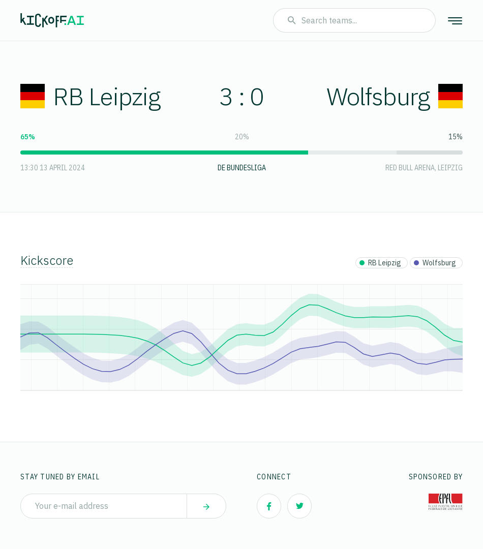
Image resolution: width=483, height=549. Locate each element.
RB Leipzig (90, 96)
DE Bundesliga (242, 167)
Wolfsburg (394, 96)
